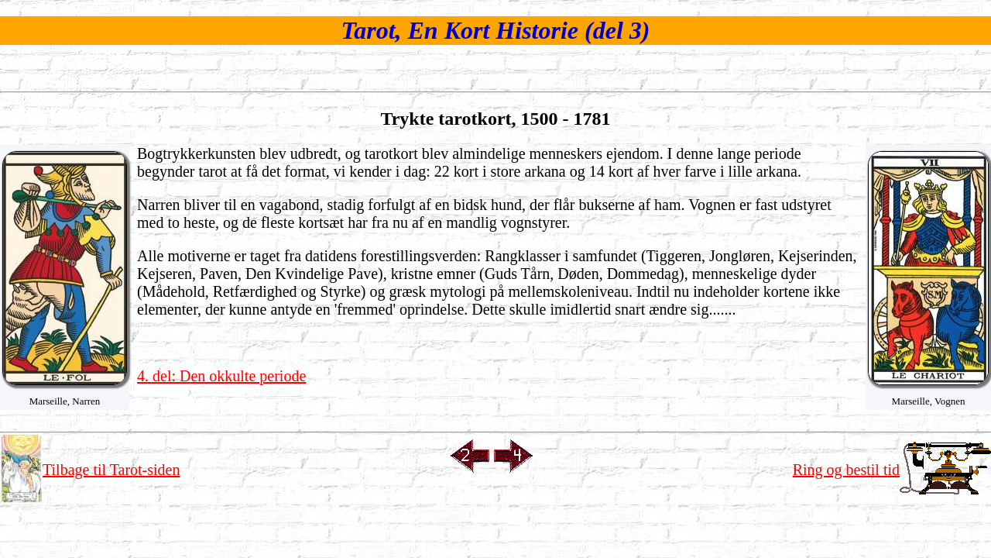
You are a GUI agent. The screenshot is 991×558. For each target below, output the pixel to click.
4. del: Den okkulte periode (221, 375)
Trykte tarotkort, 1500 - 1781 (495, 118)
